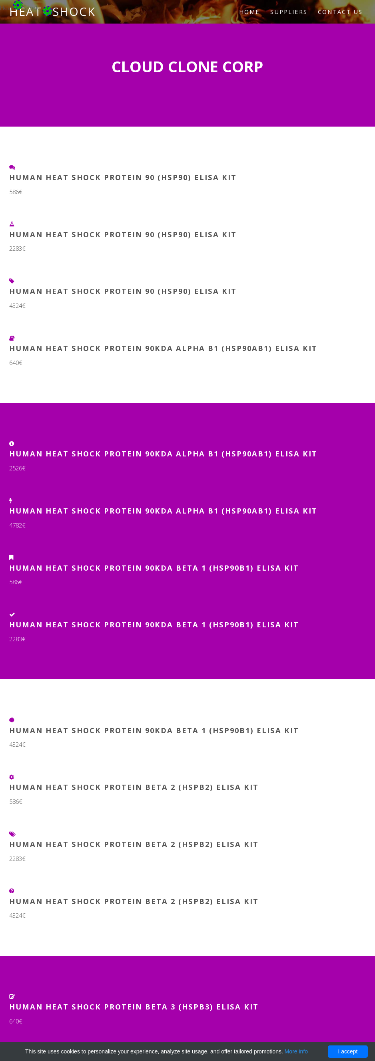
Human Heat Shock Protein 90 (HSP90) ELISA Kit (123, 177)
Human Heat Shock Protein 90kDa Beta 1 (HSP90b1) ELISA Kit (154, 568)
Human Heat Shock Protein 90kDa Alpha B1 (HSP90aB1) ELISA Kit (163, 348)
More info (296, 1051)
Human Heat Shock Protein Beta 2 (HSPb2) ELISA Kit (134, 787)
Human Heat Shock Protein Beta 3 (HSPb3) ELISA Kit (134, 1006)
